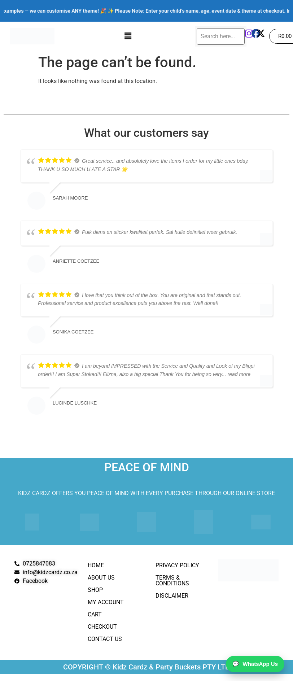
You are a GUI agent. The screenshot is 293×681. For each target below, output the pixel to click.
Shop (95, 589)
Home (96, 565)
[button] (128, 36)
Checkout (102, 626)
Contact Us (105, 639)
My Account (106, 602)
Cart (95, 614)
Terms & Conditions (172, 580)
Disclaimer (172, 595)
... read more (236, 374)
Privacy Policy (177, 565)
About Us (101, 577)
